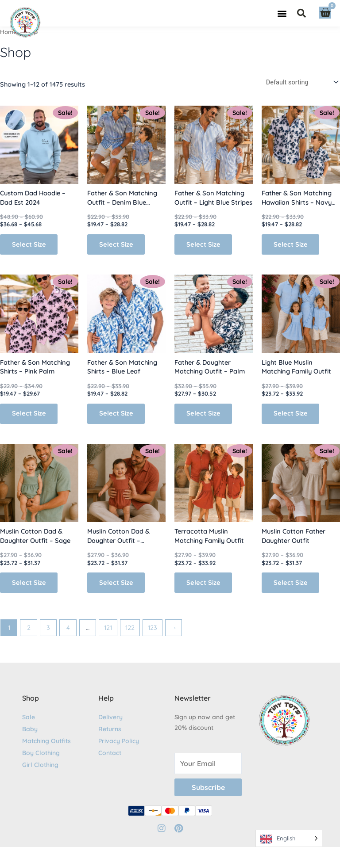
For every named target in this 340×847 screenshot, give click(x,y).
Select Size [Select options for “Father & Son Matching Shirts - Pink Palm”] (29, 413)
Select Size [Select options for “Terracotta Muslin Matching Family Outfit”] (204, 582)
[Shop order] (301, 82)
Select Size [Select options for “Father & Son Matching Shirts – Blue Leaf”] (117, 413)
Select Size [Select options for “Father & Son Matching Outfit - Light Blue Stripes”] (204, 244)
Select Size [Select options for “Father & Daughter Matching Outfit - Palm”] (204, 413)
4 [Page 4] (68, 627)
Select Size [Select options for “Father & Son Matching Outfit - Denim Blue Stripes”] (117, 244)
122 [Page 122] (130, 627)
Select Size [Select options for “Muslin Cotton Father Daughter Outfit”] (291, 582)
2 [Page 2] (29, 627)
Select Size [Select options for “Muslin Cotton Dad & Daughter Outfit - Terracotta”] (117, 582)
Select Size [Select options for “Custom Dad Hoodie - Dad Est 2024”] (29, 244)
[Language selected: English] (288, 838)
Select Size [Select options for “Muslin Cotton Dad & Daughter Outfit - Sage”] (29, 582)
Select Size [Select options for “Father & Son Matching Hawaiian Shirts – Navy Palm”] (291, 244)
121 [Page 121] (108, 627)
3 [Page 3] (48, 627)
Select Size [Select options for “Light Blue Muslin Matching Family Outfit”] (291, 413)
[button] (281, 13)
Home (8, 31)
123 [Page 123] (152, 627)
